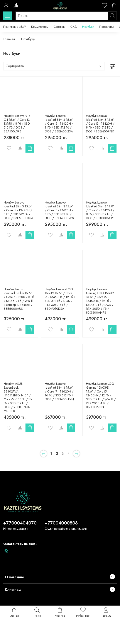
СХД (73, 26)
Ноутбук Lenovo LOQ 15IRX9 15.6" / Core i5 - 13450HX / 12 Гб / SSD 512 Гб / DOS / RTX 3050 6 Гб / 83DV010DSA (60, 299)
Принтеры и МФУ (14, 26)
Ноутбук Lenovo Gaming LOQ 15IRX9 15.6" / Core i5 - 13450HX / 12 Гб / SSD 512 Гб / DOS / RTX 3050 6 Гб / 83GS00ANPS (100, 301)
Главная (9, 39)
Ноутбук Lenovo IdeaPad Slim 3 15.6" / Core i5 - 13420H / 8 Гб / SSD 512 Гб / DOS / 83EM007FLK (100, 124)
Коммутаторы (39, 26)
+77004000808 (61, 523)
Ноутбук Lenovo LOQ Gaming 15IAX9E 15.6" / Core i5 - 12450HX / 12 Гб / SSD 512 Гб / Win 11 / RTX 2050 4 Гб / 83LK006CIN (101, 395)
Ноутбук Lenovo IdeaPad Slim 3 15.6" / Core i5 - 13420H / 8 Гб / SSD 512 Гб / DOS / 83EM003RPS (59, 210)
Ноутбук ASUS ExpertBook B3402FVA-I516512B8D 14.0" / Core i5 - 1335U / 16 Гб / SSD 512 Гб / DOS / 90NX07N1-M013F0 (18, 397)
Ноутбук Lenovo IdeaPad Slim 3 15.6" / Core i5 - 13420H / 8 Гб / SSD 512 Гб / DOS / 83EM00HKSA (18, 210)
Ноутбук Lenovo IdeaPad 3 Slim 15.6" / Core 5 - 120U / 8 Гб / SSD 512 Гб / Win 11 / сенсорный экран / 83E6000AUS (19, 299)
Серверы (59, 26)
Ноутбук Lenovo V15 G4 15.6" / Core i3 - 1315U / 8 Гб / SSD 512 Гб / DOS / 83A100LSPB (18, 124)
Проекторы (106, 26)
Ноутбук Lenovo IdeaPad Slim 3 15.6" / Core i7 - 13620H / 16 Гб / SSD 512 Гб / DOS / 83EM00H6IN (59, 391)
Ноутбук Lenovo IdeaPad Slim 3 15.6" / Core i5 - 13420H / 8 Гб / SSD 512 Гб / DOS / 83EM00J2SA (59, 124)
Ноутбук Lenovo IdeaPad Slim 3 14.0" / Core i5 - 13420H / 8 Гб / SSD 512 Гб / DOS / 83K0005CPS (100, 210)
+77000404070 (20, 523)
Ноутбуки (88, 26)
